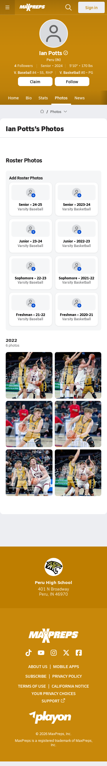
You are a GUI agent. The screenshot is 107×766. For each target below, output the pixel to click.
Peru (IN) (54, 59)
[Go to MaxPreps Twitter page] (66, 653)
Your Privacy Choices (54, 693)
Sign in (91, 7)
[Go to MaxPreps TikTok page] (28, 653)
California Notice (70, 686)
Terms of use (32, 686)
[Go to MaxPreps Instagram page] (53, 653)
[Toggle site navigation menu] (7, 7)
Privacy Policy (67, 676)
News (79, 98)
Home (13, 98)
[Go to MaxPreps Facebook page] (78, 653)
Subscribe (36, 676)
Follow (72, 81)
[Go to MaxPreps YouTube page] (41, 653)
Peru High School (53, 571)
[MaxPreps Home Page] (42, 111)
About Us (37, 666)
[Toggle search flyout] (68, 7)
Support (54, 701)
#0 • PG (76, 72)
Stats (43, 98)
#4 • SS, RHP (33, 72)
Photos (61, 98)
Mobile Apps (66, 666)
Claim (35, 81)
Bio (29, 98)
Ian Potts (53, 53)
